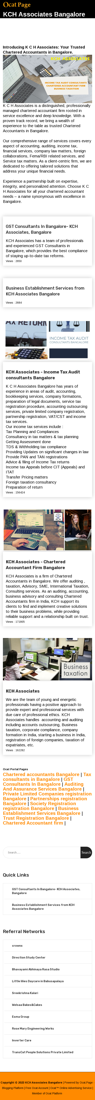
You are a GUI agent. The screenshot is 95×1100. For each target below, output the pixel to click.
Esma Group (20, 1016)
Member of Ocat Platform (47, 1093)
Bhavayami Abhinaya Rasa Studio (36, 969)
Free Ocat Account (37, 1088)
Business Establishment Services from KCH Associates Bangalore (45, 291)
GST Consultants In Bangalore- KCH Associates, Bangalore (42, 229)
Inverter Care (21, 1040)
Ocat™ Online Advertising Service (71, 1088)
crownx (17, 945)
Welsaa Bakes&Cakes (27, 1005)
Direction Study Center (28, 957)
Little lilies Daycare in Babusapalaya (38, 981)
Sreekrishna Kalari (25, 993)
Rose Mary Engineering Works (33, 1028)
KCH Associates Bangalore (44, 14)
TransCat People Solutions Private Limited (42, 1052)
